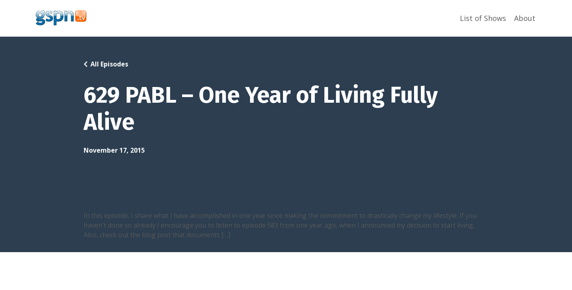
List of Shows (483, 18)
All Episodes (109, 64)
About (524, 18)
